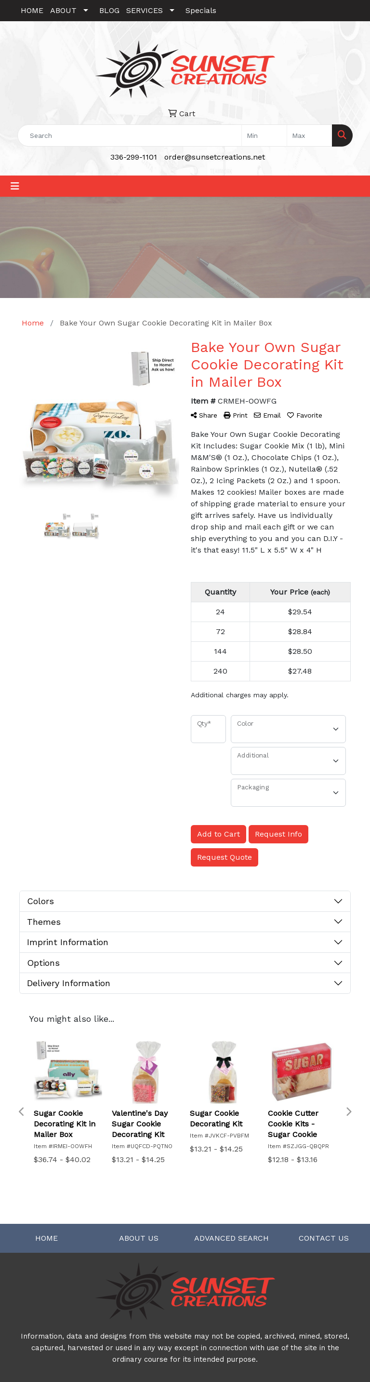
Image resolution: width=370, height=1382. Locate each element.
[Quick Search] (129, 135)
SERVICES (144, 10)
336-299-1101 (133, 157)
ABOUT (63, 10)
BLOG (109, 10)
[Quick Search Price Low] (264, 135)
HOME (32, 10)
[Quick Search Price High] (309, 135)
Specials (200, 10)
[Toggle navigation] (15, 186)
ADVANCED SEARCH (231, 1238)
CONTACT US (324, 1238)
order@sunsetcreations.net (214, 157)
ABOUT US (139, 1238)
